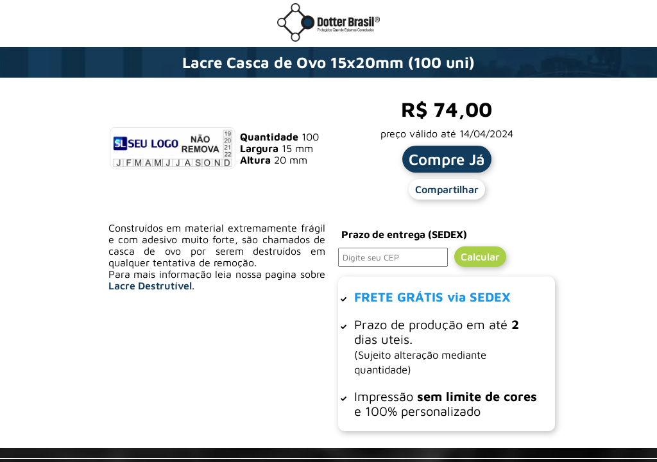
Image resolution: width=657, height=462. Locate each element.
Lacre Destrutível (150, 285)
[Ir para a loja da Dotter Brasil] (328, 38)
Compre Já (447, 159)
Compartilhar (447, 189)
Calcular (480, 256)
